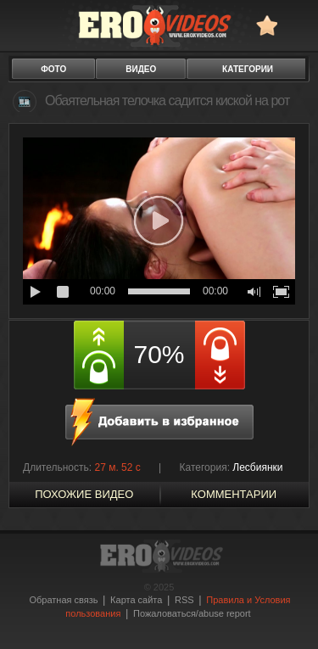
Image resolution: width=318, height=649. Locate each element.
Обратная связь (63, 600)
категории (247, 69)
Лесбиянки (257, 467)
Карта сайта (136, 600)
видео (141, 69)
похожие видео (84, 494)
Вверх (286, 613)
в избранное (266, 25)
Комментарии (233, 494)
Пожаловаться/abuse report (192, 613)
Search (297, 25)
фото (53, 69)
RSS (184, 600)
